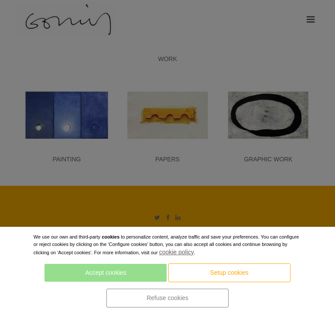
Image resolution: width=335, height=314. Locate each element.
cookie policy (176, 252)
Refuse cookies (167, 297)
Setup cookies (229, 272)
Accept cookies (105, 272)
